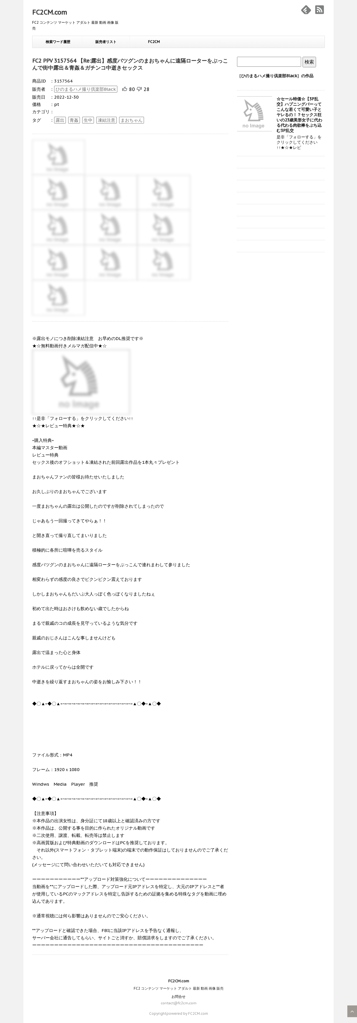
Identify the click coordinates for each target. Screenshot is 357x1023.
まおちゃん (132, 120)
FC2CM (154, 42)
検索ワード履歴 (58, 42)
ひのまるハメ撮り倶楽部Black (86, 89)
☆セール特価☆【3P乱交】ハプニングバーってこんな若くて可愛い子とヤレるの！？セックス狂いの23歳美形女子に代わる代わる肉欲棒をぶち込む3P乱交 (299, 114)
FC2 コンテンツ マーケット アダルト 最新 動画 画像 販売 (179, 988)
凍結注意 (106, 120)
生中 (88, 120)
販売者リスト (105, 42)
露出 (60, 120)
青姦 (74, 120)
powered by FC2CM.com (187, 1013)
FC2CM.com (49, 12)
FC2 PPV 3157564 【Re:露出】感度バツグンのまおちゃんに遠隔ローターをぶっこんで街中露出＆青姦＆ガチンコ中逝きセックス (130, 64)
